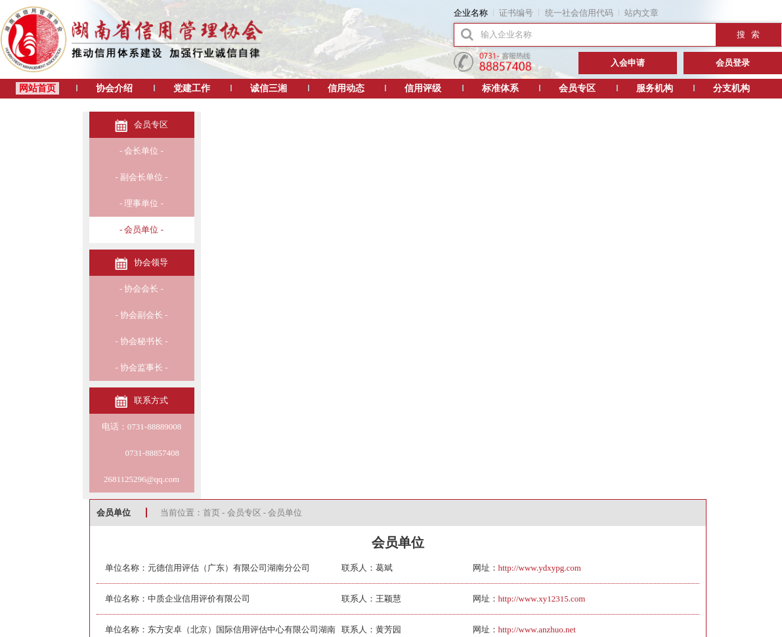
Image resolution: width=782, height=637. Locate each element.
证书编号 (516, 13)
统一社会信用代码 (579, 13)
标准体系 (500, 88)
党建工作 (191, 88)
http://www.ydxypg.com (539, 568)
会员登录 (733, 63)
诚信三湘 (268, 88)
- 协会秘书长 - (141, 341)
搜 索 (748, 34)
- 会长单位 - (141, 151)
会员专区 (577, 88)
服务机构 (654, 88)
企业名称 (471, 13)
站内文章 (641, 13)
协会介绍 (114, 88)
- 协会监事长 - (141, 367)
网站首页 (37, 88)
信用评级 (422, 88)
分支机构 (731, 88)
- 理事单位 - (141, 203)
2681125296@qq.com (141, 479)
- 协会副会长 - (141, 315)
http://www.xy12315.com (542, 599)
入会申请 (628, 63)
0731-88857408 (141, 453)
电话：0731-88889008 (141, 426)
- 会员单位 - (141, 229)
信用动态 (346, 88)
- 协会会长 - (141, 289)
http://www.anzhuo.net (537, 629)
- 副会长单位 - (141, 177)
